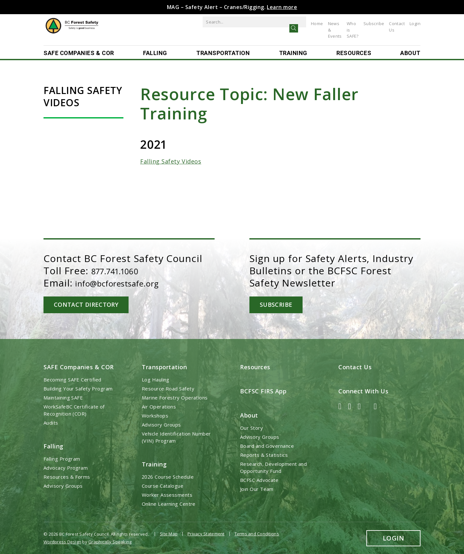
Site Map (169, 533)
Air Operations (159, 406)
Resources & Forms (67, 476)
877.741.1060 (120, 270)
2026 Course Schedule (168, 476)
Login (415, 23)
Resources (353, 53)
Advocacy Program (66, 467)
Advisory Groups (63, 485)
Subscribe (367, 23)
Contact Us (393, 23)
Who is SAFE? (338, 23)
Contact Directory (89, 304)
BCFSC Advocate (259, 479)
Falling (155, 53)
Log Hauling (155, 379)
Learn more (282, 7)
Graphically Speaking (109, 540)
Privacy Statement (206, 533)
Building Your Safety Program (78, 388)
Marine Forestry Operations (175, 397)
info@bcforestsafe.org (129, 282)
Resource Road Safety (168, 388)
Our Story (251, 427)
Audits (51, 422)
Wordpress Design (62, 540)
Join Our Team (257, 488)
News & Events (305, 23)
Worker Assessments (167, 494)
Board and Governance (267, 445)
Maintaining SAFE (63, 397)
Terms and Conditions (257, 533)
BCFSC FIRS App (263, 390)
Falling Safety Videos (170, 161)
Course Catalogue (162, 485)
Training (293, 53)
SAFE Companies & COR (79, 53)
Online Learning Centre (169, 503)
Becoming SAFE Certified (73, 379)
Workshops (155, 415)
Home (279, 23)
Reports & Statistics (264, 454)
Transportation (223, 53)
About (410, 53)
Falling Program (62, 458)
